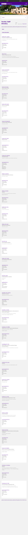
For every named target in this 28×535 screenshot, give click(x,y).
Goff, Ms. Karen (5, 275)
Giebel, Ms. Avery (5, 207)
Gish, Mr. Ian (4, 241)
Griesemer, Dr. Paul (5, 483)
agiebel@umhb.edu (5, 213)
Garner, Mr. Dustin (5, 104)
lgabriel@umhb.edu (5, 43)
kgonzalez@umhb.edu (5, 317)
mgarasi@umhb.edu (5, 76)
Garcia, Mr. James (5, 86)
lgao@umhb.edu (4, 60)
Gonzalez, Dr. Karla (5, 309)
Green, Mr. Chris (5, 429)
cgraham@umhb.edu (5, 403)
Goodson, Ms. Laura (5, 362)
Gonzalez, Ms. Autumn (6, 292)
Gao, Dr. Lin (4, 53)
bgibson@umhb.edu (5, 197)
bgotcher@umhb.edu (5, 386)
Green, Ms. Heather (5, 448)
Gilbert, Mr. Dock (5, 224)
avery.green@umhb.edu (5, 419)
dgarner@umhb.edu (5, 110)
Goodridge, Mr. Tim (5, 344)
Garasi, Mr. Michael (5, 69)
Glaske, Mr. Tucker (5, 258)
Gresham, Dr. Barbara (6, 465)
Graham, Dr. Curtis (5, 396)
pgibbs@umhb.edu (5, 180)
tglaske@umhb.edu (5, 265)
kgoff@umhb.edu (4, 282)
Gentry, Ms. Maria (5, 138)
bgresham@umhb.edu (5, 472)
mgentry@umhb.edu (5, 145)
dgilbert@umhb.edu (5, 230)
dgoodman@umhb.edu (5, 333)
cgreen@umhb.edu (5, 437)
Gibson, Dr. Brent (5, 190)
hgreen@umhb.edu (5, 454)
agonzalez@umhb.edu (5, 299)
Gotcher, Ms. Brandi (5, 379)
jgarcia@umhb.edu (5, 93)
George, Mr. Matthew (6, 155)
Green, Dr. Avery (5, 412)
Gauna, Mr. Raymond (6, 121)
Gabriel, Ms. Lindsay (6, 36)
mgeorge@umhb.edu (5, 162)
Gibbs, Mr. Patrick (5, 173)
